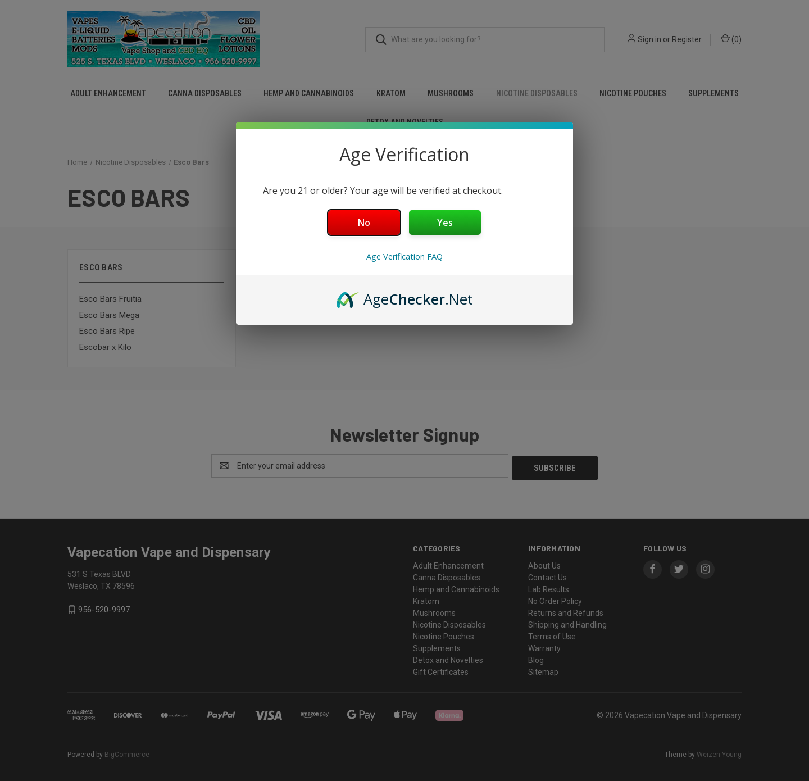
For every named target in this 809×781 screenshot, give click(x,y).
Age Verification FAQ (404, 256)
